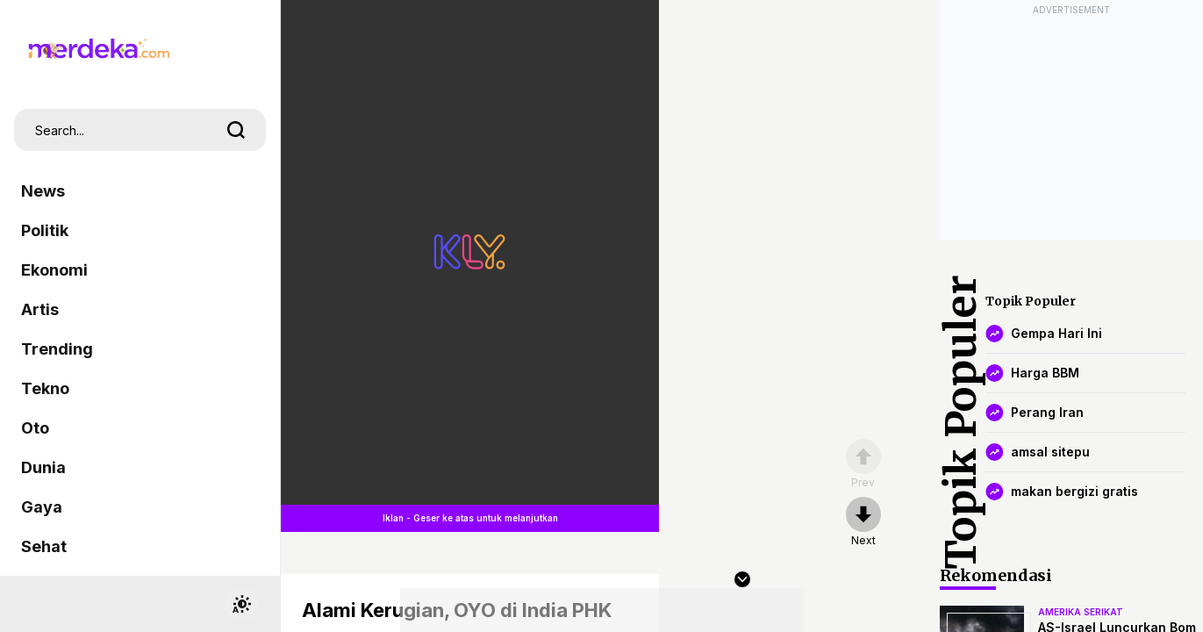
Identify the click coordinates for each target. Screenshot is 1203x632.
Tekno (45, 388)
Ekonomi (54, 270)
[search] (236, 130)
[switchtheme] (241, 603)
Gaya (41, 507)
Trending (57, 349)
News (43, 191)
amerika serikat (1080, 612)
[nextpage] (863, 522)
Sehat (44, 546)
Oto (35, 428)
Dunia (43, 467)
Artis (40, 309)
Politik (44, 230)
